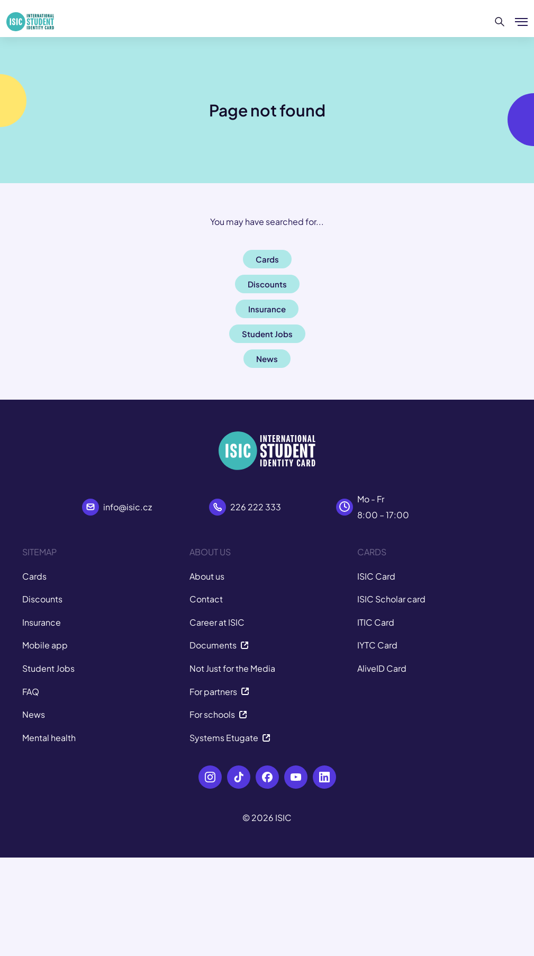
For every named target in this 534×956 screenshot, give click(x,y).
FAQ (30, 691)
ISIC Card (376, 576)
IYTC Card (377, 645)
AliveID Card (381, 668)
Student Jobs (48, 668)
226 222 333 (255, 506)
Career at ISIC (217, 622)
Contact (206, 599)
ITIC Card (375, 622)
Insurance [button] (267, 309)
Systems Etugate (229, 737)
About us (206, 576)
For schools (218, 714)
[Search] (499, 21)
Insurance (41, 622)
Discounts (42, 599)
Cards (34, 576)
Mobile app (45, 645)
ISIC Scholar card (391, 599)
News (33, 714)
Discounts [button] (267, 284)
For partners (219, 691)
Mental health (49, 737)
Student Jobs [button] (267, 334)
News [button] (267, 359)
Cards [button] (267, 259)
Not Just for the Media (232, 668)
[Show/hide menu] (521, 21)
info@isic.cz (127, 506)
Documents (219, 645)
